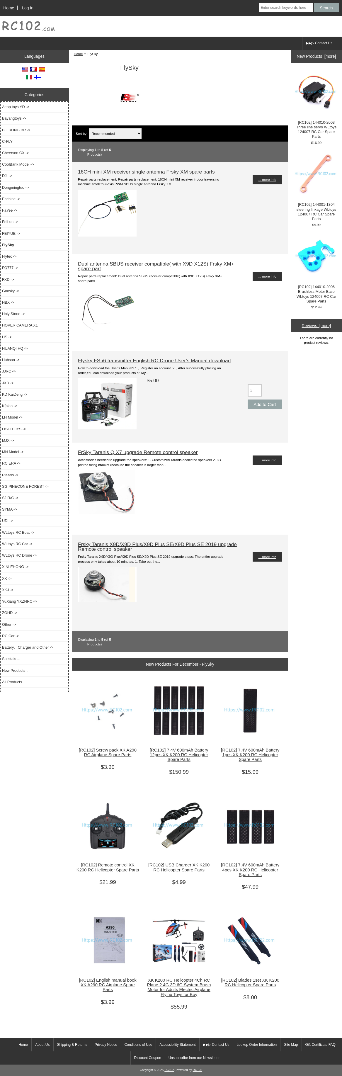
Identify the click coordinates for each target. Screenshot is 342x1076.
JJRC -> (9, 371)
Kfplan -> (9, 406)
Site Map (291, 1045)
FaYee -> (9, 210)
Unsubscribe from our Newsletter (194, 1058)
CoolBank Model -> (18, 164)
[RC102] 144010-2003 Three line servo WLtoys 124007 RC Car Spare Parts (316, 105)
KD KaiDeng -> (14, 394)
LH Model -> (12, 417)
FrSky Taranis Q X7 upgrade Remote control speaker (138, 452)
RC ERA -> (11, 463)
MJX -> (8, 440)
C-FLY (7, 141)
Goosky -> (10, 291)
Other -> (9, 624)
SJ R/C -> (10, 498)
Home (8, 8)
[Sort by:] (115, 133)
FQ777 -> (10, 268)
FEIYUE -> (11, 233)
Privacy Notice (106, 1045)
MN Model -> (12, 452)
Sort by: (81, 133)
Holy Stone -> (13, 314)
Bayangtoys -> (14, 118)
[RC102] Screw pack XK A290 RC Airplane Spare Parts (108, 752)
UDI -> (7, 521)
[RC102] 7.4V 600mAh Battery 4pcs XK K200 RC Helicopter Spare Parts (250, 870)
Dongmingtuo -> (15, 187)
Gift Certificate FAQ (320, 1045)
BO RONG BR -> (16, 130)
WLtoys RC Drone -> (19, 555)
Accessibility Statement (177, 1045)
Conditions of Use (138, 1045)
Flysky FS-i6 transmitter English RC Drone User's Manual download (154, 360)
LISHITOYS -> (14, 429)
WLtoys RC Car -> (17, 544)
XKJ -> (7, 590)
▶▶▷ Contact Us (319, 43)
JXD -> (7, 383)
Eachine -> (11, 199)
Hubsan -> (10, 360)
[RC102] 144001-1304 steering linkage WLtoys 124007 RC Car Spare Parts (316, 187)
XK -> (6, 578)
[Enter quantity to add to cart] (255, 390)
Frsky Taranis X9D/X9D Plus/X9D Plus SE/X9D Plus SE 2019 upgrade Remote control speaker (157, 546)
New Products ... (16, 670)
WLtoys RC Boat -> (18, 532)
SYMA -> (9, 509)
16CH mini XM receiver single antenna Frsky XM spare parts (146, 172)
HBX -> (8, 302)
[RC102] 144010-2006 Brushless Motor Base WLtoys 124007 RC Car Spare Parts (316, 269)
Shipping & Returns (72, 1045)
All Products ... (14, 682)
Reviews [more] (316, 325)
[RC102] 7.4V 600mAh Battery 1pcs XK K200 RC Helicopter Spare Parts (250, 755)
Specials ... (11, 659)
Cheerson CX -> (15, 153)
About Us (42, 1045)
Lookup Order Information (256, 1045)
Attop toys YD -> (15, 107)
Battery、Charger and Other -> (27, 647)
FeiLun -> (10, 222)
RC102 (169, 1070)
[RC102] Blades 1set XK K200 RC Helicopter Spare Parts (250, 982)
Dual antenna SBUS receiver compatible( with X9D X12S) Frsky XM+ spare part (156, 266)
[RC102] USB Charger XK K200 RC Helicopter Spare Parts (179, 867)
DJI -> (7, 176)
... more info (267, 179)
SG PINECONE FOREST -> (25, 486)
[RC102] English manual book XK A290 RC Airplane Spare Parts (107, 985)
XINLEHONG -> (15, 567)
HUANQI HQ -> (15, 348)
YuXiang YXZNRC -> (19, 601)
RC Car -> (10, 636)
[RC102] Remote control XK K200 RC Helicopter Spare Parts (107, 867)
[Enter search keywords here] (286, 7)
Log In (27, 8)
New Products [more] (316, 56)
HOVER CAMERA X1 (20, 325)
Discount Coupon (147, 1058)
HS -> (7, 337)
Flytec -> (9, 256)
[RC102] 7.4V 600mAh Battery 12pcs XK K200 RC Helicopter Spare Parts (179, 755)
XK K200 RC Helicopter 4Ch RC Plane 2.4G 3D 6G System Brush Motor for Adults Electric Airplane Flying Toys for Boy (179, 987)
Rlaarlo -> (10, 475)
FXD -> (8, 279)
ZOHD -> (9, 613)
